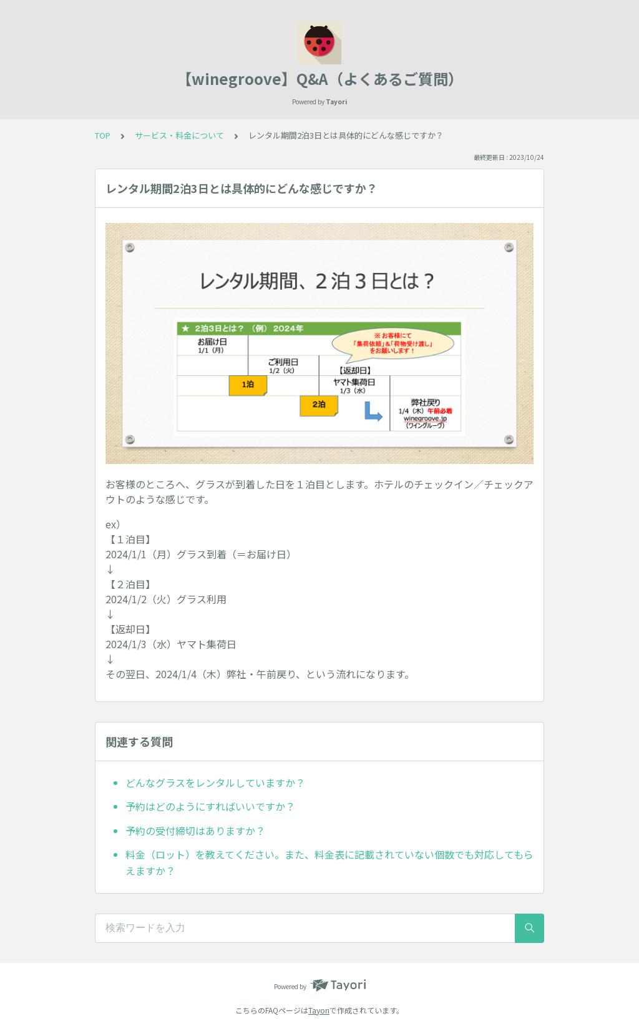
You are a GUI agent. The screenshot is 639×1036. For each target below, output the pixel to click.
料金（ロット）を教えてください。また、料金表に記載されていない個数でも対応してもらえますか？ (329, 862)
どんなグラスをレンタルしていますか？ (215, 782)
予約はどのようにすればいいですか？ (210, 806)
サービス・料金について (179, 135)
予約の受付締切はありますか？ (195, 830)
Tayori (318, 1010)
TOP (102, 135)
